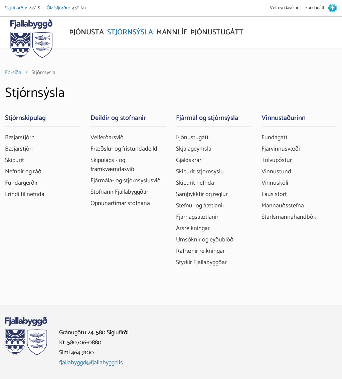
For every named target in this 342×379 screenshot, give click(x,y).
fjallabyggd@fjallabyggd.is (91, 363)
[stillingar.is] (332, 8)
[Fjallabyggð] (31, 41)
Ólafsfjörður (59, 8)
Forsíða (13, 72)
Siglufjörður (16, 8)
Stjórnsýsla (43, 72)
